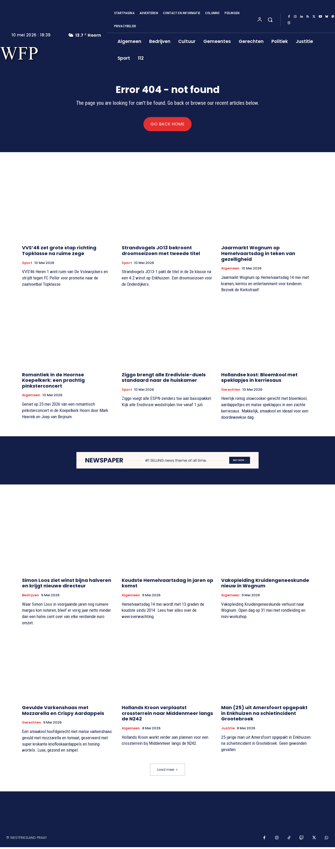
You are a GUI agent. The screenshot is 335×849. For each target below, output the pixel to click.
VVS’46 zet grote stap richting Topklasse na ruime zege (59, 252)
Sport (27, 265)
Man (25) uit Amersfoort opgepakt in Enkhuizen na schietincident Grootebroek (264, 715)
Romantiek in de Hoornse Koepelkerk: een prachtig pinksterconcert (53, 382)
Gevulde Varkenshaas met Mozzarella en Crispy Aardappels (63, 712)
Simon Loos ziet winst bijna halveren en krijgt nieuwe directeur (66, 584)
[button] (270, 19)
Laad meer (167, 771)
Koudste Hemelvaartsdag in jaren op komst (167, 584)
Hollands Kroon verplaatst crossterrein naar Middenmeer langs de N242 (167, 715)
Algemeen (230, 270)
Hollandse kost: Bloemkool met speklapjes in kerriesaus (259, 379)
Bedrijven (30, 597)
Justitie (228, 730)
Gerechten (230, 391)
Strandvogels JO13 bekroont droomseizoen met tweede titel (161, 252)
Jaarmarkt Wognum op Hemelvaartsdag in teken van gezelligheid (258, 255)
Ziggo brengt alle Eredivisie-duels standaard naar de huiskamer (164, 379)
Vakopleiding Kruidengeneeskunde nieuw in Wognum (265, 584)
